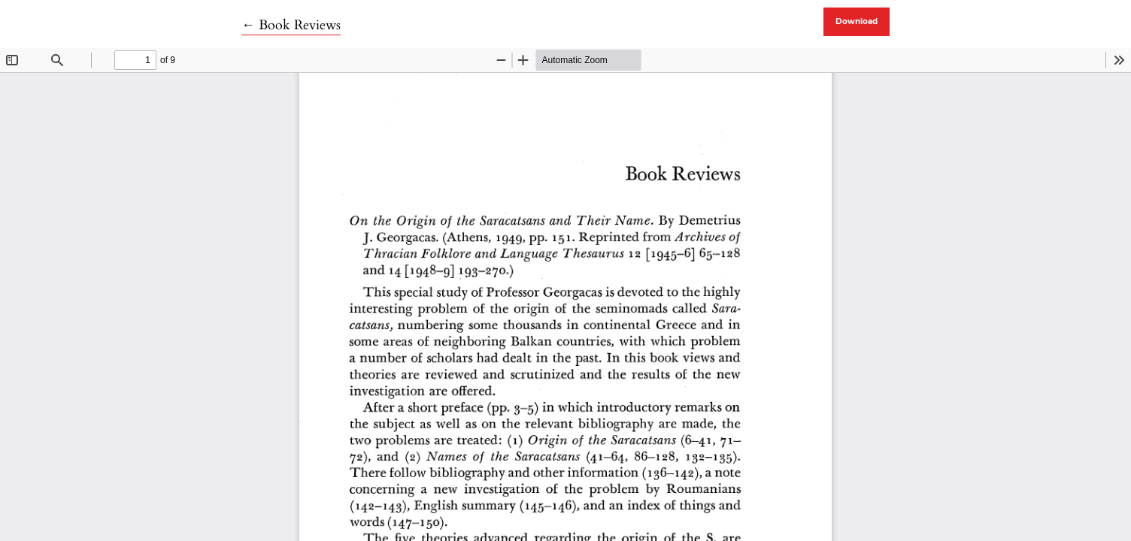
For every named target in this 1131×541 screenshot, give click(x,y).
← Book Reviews (291, 25)
